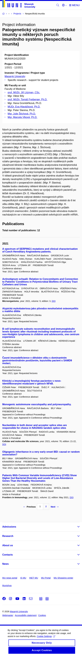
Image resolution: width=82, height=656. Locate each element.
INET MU (33, 578)
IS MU (23, 578)
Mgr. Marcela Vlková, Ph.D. (22, 117)
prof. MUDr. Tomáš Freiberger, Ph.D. (27, 99)
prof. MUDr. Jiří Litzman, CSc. (24, 92)
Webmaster (7, 615)
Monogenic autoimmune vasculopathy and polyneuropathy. (36, 404)
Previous (30, 507)
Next (54, 507)
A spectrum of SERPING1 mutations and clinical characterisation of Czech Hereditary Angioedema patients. (40, 250)
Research (7, 536)
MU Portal (45, 578)
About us (7, 545)
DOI (54, 301)
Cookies (42, 615)
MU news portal (9, 578)
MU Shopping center (63, 578)
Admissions (9, 526)
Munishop (7, 585)
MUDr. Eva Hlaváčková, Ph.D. (24, 106)
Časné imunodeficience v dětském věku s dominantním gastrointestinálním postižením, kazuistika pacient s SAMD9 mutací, (37, 360)
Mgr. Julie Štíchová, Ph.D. (22, 113)
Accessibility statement (26, 615)
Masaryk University (15, 76)
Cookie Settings (46, 638)
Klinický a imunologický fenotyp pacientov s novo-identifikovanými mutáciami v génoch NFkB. (31, 382)
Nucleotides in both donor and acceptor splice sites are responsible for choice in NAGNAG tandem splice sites (34, 426)
